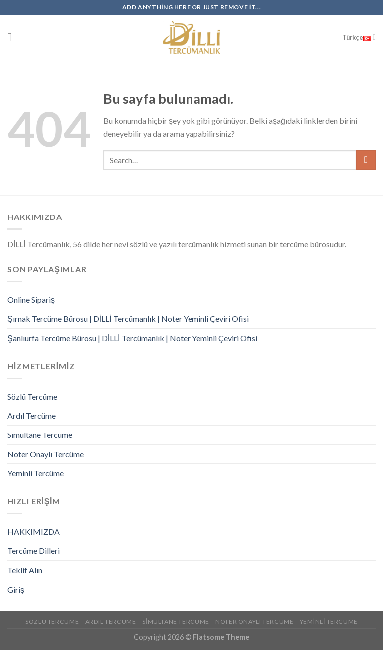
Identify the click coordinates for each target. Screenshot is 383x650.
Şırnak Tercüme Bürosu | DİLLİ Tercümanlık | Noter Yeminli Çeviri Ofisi (128, 318)
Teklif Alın (24, 570)
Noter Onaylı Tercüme (45, 454)
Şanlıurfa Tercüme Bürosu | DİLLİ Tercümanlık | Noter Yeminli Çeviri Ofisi (132, 338)
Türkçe (359, 37)
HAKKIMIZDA (33, 531)
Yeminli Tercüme (35, 473)
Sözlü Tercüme (32, 396)
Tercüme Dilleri (33, 550)
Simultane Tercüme (39, 434)
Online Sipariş (31, 299)
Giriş (15, 589)
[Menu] (13, 37)
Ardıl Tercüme (31, 415)
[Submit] (366, 160)
